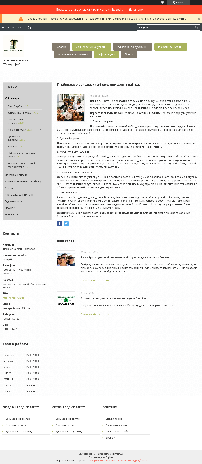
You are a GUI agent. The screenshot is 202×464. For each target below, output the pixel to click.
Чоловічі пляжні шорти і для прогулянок (21, 165)
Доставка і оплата (16, 175)
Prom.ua (119, 453)
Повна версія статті (92, 280)
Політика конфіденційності (132, 460)
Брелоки (12, 146)
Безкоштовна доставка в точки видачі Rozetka (114, 298)
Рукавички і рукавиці (14, 138)
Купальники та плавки (72, 54)
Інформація (105, 54)
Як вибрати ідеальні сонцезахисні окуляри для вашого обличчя (125, 257)
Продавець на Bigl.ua (101, 457)
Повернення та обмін (118, 431)
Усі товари (12, 98)
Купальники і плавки (19, 112)
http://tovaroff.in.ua (13, 297)
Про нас (10, 208)
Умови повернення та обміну (23, 181)
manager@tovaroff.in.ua (16, 308)
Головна (61, 47)
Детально (136, 10)
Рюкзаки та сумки (169, 47)
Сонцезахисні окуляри (90, 47)
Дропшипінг (12, 214)
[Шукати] (196, 27)
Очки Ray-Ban (15, 106)
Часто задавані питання (19, 194)
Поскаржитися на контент (102, 460)
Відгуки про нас (14, 201)
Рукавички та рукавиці (131, 47)
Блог (128, 54)
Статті (9, 188)
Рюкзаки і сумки (17, 129)
